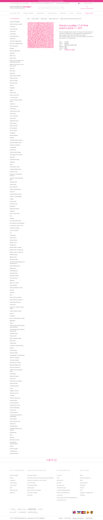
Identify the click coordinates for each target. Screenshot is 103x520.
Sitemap (82, 495)
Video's (82, 487)
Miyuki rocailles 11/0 (53, 18)
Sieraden (30, 495)
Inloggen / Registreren (86, 7)
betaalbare (20, 7)
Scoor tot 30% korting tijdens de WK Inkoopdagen (51, 1)
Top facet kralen (32, 475)
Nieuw (11, 478)
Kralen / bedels (35, 18)
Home (28, 18)
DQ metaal (13, 485)
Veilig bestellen (88, 518)
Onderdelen (13, 483)
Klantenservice (88, 3)
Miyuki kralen (44, 18)
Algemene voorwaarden (78, 518)
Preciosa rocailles (32, 492)
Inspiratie (12, 480)
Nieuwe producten (85, 478)
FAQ (81, 490)
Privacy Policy (67, 518)
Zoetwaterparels (32, 485)
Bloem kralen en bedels (34, 490)
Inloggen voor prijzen (69, 49)
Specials (12, 492)
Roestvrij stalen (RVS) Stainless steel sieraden (40, 478)
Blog (81, 475)
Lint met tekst (31, 483)
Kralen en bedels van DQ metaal (36, 480)
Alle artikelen (84, 483)
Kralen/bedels (14, 475)
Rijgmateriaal (14, 490)
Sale (11, 487)
